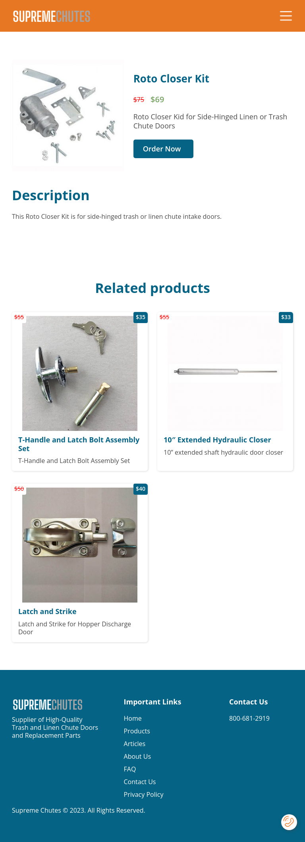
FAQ (130, 769)
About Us (137, 756)
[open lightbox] (68, 115)
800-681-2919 (249, 718)
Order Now (162, 148)
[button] (285, 15)
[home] (51, 16)
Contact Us (140, 782)
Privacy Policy (144, 794)
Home (133, 718)
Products (137, 731)
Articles (135, 744)
